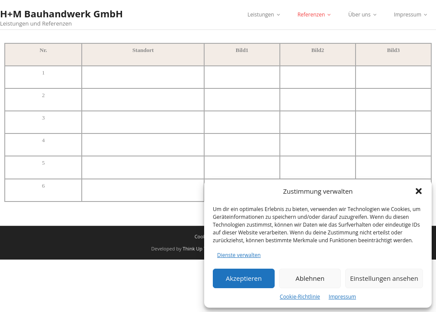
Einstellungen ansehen (384, 278)
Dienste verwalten (239, 255)
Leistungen (260, 14)
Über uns (359, 14)
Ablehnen (309, 278)
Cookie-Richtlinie (300, 296)
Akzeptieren (244, 278)
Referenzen (311, 14)
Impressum (342, 296)
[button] (418, 191)
